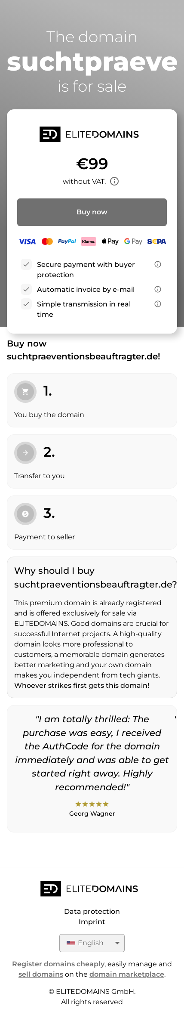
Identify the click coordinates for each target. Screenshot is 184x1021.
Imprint (92, 922)
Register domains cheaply (58, 964)
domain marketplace (126, 974)
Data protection (92, 911)
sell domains (40, 974)
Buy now (92, 212)
